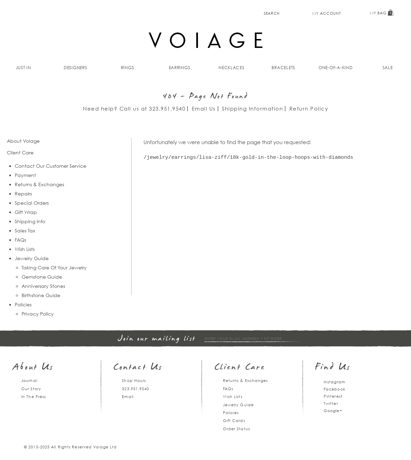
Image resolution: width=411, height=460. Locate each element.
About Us (33, 368)
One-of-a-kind (336, 67)
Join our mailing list (157, 339)
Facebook (335, 389)
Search (272, 13)
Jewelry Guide (32, 258)
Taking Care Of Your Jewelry (54, 267)
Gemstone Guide (42, 277)
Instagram (334, 382)
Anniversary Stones (43, 286)
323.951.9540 (167, 108)
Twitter (331, 403)
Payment (25, 175)
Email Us (204, 108)
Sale (388, 67)
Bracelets (283, 67)
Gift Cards (234, 420)
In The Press (33, 396)
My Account (326, 13)
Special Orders (32, 203)
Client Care (239, 368)
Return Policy (308, 108)
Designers (75, 67)
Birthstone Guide (41, 295)
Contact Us (138, 368)
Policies (23, 304)
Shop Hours (134, 380)
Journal (29, 380)
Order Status (236, 428)
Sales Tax (25, 230)
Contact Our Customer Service (50, 166)
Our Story (31, 388)
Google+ (333, 410)
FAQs (20, 240)
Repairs (23, 193)
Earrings (179, 67)
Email (128, 396)
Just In (23, 67)
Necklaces (232, 67)
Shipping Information (252, 108)
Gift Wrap (26, 212)
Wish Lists (25, 249)
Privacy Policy (38, 314)
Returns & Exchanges (39, 184)
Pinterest (333, 396)
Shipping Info (30, 221)
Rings (127, 67)
